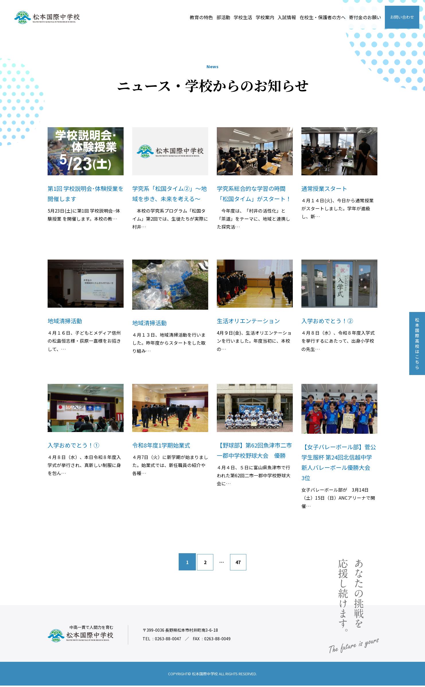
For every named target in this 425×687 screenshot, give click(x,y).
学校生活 (243, 17)
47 (238, 563)
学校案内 (265, 17)
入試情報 (287, 17)
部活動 (223, 17)
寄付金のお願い (365, 17)
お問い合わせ (402, 17)
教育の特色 (201, 17)
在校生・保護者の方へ (323, 17)
